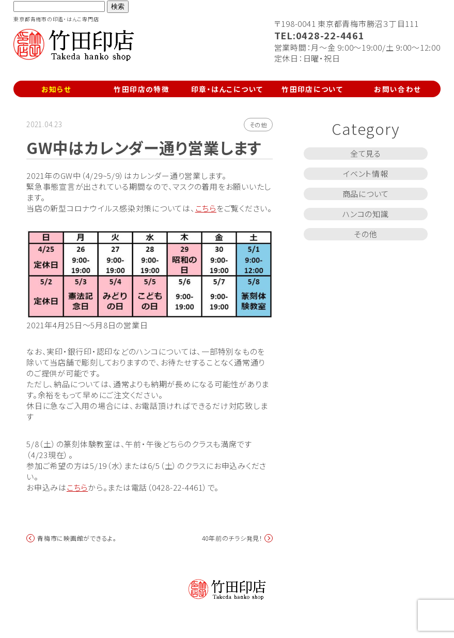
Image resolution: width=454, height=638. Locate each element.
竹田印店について (312, 89)
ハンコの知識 (365, 213)
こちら (205, 208)
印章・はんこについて (227, 89)
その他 (258, 124)
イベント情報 (365, 173)
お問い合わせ (397, 89)
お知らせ (56, 89)
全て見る (365, 153)
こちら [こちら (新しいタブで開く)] (77, 487)
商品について (365, 193)
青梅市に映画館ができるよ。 (77, 538)
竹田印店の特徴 (141, 89)
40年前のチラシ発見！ (232, 538)
